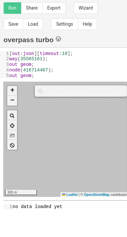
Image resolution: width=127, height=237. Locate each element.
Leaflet (70, 195)
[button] (12, 91)
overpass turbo (32, 39)
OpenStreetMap (97, 195)
